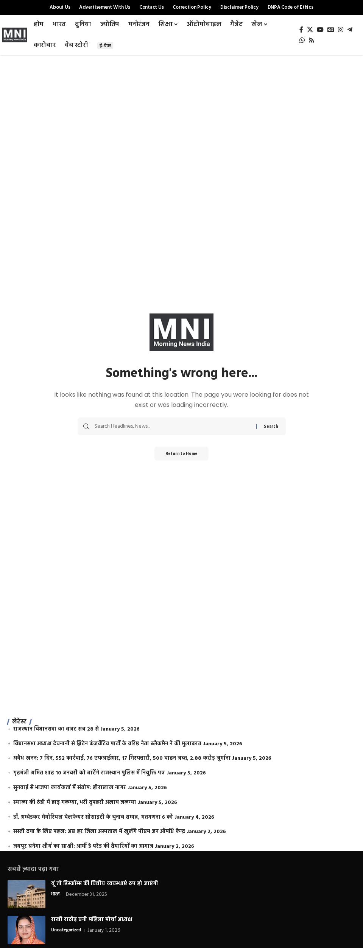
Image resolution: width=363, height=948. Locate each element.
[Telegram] (349, 30)
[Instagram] (340, 30)
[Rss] (311, 40)
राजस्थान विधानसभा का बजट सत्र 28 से (56, 729)
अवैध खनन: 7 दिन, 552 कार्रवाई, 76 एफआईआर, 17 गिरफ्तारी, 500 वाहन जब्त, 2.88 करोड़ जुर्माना (122, 758)
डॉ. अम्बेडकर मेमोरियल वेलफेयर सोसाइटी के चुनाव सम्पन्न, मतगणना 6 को (93, 817)
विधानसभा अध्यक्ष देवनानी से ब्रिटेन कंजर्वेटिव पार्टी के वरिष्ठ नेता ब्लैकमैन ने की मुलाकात (107, 744)
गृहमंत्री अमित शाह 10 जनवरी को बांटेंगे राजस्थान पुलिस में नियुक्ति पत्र (89, 773)
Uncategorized (66, 930)
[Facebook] (301, 30)
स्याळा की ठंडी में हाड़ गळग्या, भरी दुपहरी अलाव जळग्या (74, 802)
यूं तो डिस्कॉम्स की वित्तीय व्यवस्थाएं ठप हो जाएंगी (104, 884)
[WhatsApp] (302, 40)
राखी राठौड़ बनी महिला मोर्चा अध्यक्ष (91, 919)
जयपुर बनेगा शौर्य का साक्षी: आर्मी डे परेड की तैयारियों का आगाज (83, 846)
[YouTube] (320, 30)
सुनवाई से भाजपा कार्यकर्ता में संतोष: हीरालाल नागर (69, 788)
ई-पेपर (105, 45)
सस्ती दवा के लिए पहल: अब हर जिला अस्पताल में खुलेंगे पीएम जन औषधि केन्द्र (99, 831)
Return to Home (181, 454)
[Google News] (331, 30)
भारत (55, 895)
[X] (310, 30)
